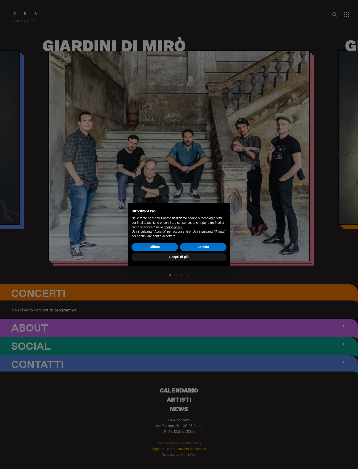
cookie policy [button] (173, 227)
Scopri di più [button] (179, 257)
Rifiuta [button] (155, 247)
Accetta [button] (203, 247)
